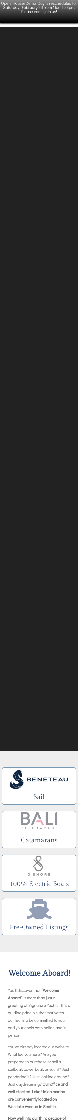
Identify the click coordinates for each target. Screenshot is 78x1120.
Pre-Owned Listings (39, 927)
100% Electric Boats (39, 884)
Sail (39, 797)
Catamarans (39, 840)
